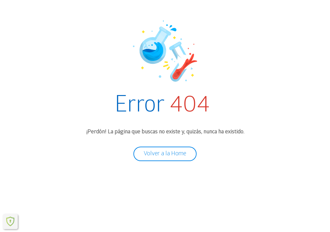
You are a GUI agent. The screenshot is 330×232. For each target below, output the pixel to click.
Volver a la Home (165, 153)
